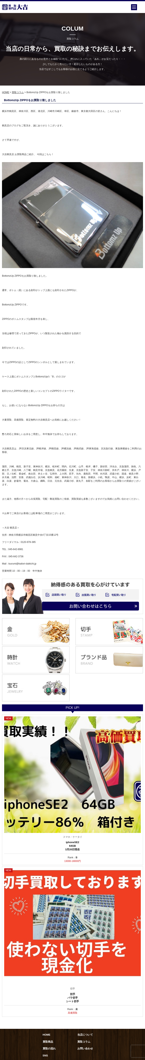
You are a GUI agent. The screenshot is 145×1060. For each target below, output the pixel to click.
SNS (45, 1055)
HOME (5, 92)
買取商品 (48, 1041)
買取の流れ (49, 1048)
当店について (85, 1034)
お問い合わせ (85, 1048)
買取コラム (18, 92)
